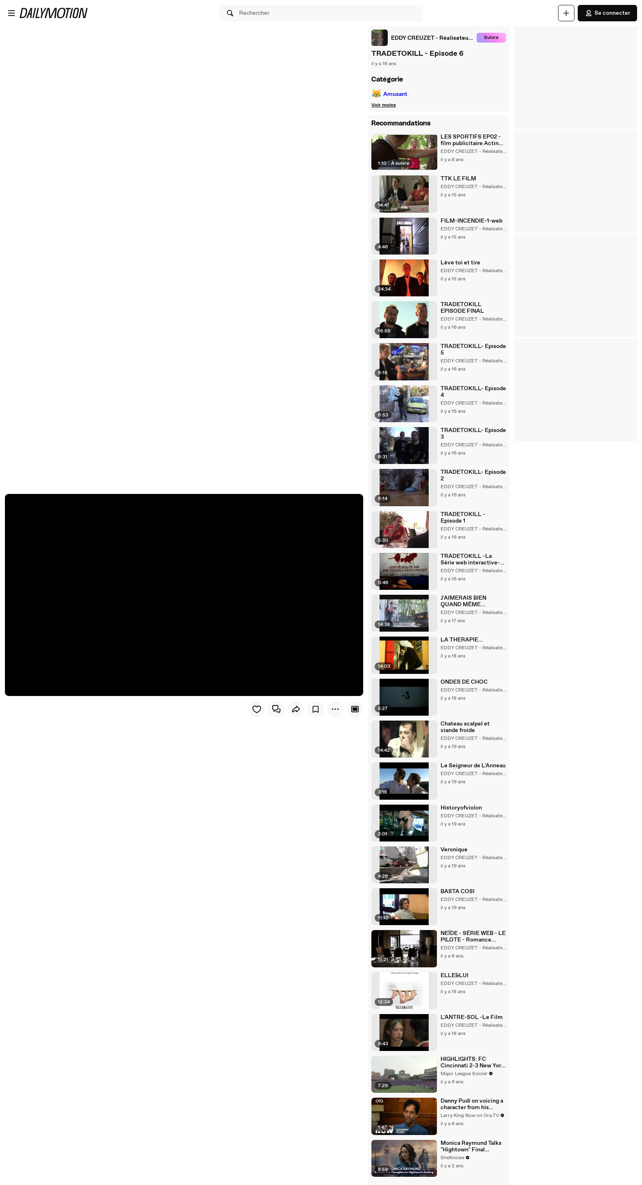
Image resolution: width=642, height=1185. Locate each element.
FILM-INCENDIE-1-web (471, 221)
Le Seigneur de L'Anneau (473, 765)
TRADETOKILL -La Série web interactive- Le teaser (470, 559)
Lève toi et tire (460, 262)
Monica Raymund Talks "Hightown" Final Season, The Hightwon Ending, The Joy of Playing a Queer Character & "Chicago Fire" (471, 1146)
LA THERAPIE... (462, 640)
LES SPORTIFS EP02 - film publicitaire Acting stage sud (471, 140)
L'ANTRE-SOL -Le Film (472, 1017)
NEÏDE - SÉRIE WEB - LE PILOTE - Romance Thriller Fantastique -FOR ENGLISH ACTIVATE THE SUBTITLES (473, 936)
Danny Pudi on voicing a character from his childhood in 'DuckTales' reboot (472, 1104)
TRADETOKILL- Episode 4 (473, 391)
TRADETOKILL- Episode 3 (473, 433)
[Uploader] (566, 13)
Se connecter (607, 13)
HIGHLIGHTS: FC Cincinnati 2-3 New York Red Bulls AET (472, 1062)
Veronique (454, 849)
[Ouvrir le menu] (11, 13)
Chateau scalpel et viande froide (465, 727)
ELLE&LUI (454, 975)
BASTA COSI (458, 891)
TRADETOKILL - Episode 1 (463, 517)
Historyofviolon (461, 808)
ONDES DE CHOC (464, 682)
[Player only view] (355, 709)
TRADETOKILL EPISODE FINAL (462, 307)
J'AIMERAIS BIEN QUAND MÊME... (463, 601)
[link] (422, 38)
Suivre (491, 37)
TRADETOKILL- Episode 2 (473, 475)
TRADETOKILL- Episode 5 (473, 349)
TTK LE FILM (458, 178)
